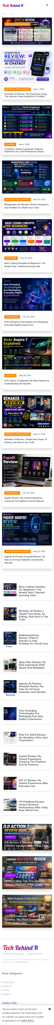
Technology (12, 317)
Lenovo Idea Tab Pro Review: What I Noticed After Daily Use (26, 882)
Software (7, 984)
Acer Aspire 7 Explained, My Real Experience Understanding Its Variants (26, 382)
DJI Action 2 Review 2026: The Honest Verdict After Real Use (26, 844)
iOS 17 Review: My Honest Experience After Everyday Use (33, 783)
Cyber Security (34, 951)
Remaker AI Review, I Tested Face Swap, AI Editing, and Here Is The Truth (25, 441)
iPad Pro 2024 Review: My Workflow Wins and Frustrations (33, 737)
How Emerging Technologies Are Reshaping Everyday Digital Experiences (26, 323)
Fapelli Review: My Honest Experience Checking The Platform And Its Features (24, 499)
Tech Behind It (22, 960)
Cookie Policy (27, 1020)
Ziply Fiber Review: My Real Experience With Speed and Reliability (32, 665)
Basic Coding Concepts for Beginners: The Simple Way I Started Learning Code (25, 265)
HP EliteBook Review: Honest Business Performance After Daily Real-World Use (33, 806)
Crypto (5, 988)
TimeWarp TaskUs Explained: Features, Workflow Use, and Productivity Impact (24, 150)
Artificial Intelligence (17, 24)
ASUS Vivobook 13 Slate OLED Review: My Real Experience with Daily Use (27, 917)
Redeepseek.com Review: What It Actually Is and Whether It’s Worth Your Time (26, 206)
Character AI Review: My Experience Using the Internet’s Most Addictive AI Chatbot (25, 95)
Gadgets (10, 375)
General (10, 144)
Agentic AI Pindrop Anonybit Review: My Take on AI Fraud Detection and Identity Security (24, 559)
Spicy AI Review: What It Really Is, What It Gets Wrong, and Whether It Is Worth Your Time (26, 35)
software (11, 258)
